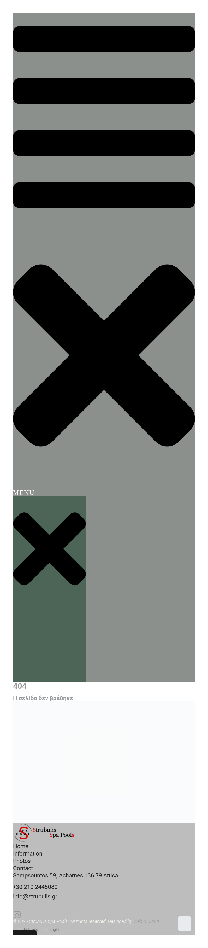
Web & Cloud (146, 921)
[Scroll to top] (184, 923)
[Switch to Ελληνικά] (28, 929)
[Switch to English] (52, 929)
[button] (104, 254)
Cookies (20, 936)
